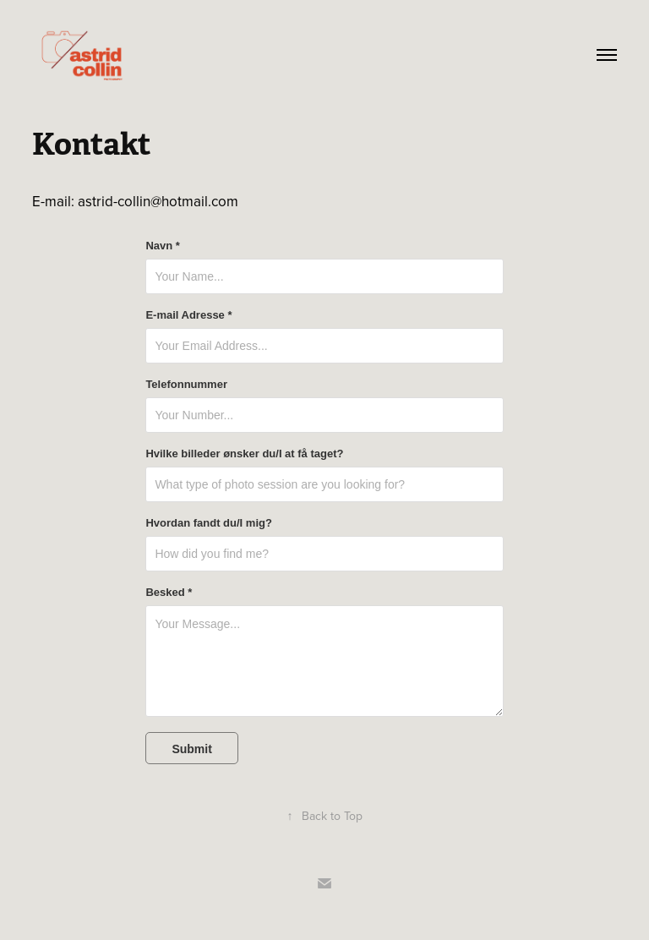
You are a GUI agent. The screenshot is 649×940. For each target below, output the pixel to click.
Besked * (168, 592)
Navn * (162, 246)
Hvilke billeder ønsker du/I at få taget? (244, 454)
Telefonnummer (186, 385)
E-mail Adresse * (188, 315)
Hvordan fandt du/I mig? (208, 523)
